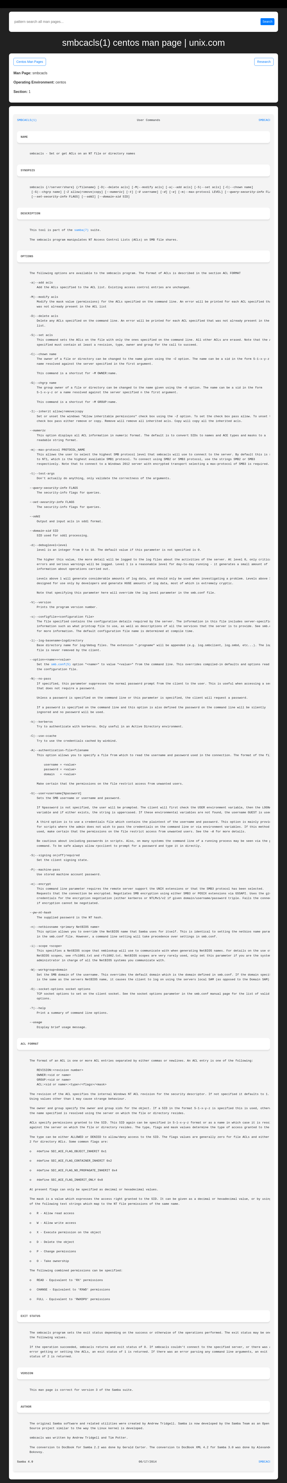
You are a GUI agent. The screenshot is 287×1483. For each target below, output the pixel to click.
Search (267, 21)
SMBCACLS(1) (27, 120)
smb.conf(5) (61, 664)
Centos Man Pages (29, 62)
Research (264, 62)
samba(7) (81, 230)
